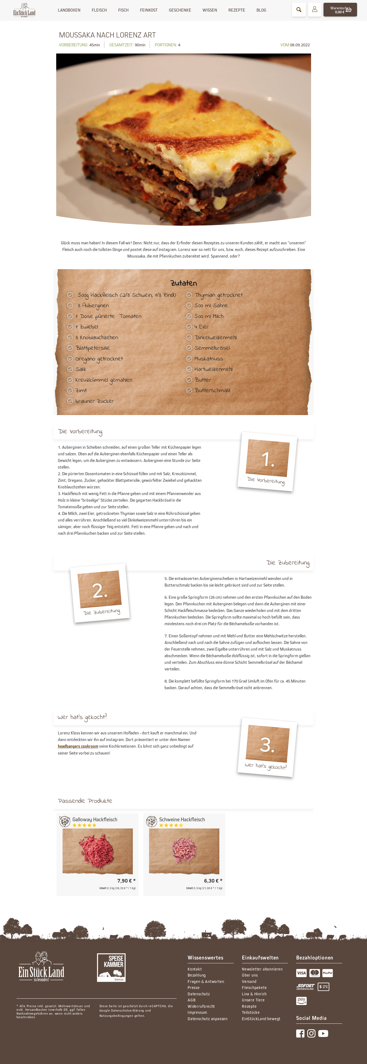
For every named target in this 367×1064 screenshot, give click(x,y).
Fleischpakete (254, 987)
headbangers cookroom (78, 746)
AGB (191, 1000)
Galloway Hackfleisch (94, 819)
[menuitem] (299, 10)
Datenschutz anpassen (208, 1018)
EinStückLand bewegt (261, 1018)
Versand (249, 981)
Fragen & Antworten (206, 981)
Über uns (250, 975)
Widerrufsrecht (201, 1006)
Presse (194, 987)
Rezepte (249, 1006)
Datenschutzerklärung (127, 1010)
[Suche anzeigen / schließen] (299, 10)
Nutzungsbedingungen (116, 1015)
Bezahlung (197, 975)
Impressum (197, 1012)
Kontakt (195, 969)
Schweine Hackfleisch (182, 819)
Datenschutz (199, 993)
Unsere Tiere (253, 1000)
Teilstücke (251, 1012)
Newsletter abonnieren (262, 969)
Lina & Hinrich (254, 993)
